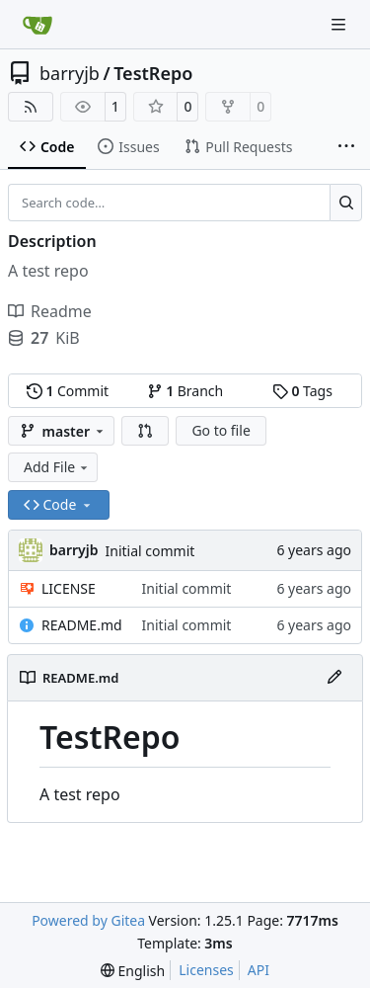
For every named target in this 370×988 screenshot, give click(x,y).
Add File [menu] (57, 466)
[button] (145, 431)
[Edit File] (334, 678)
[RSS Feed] (30, 107)
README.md (81, 625)
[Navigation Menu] (340, 24)
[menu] (133, 970)
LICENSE (68, 588)
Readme (50, 311)
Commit (68, 390)
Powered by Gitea (88, 920)
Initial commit (150, 550)
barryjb (69, 73)
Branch (185, 390)
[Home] (37, 24)
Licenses (206, 969)
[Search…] (346, 202)
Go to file (220, 430)
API (258, 969)
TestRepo (152, 73)
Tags (302, 390)
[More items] (346, 147)
